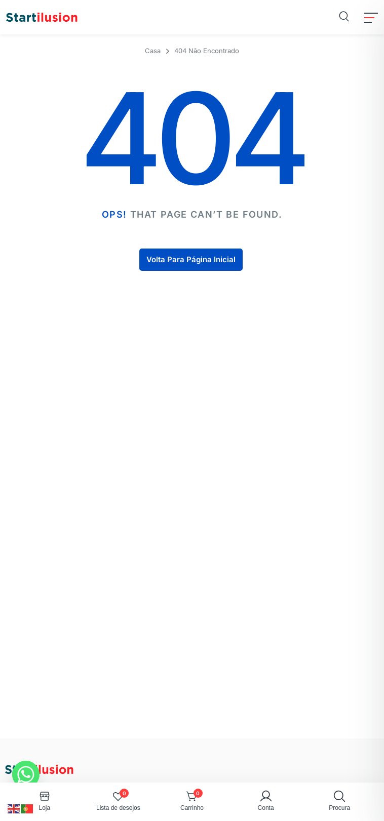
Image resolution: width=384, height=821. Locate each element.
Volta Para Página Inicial (191, 259)
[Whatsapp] (26, 774)
